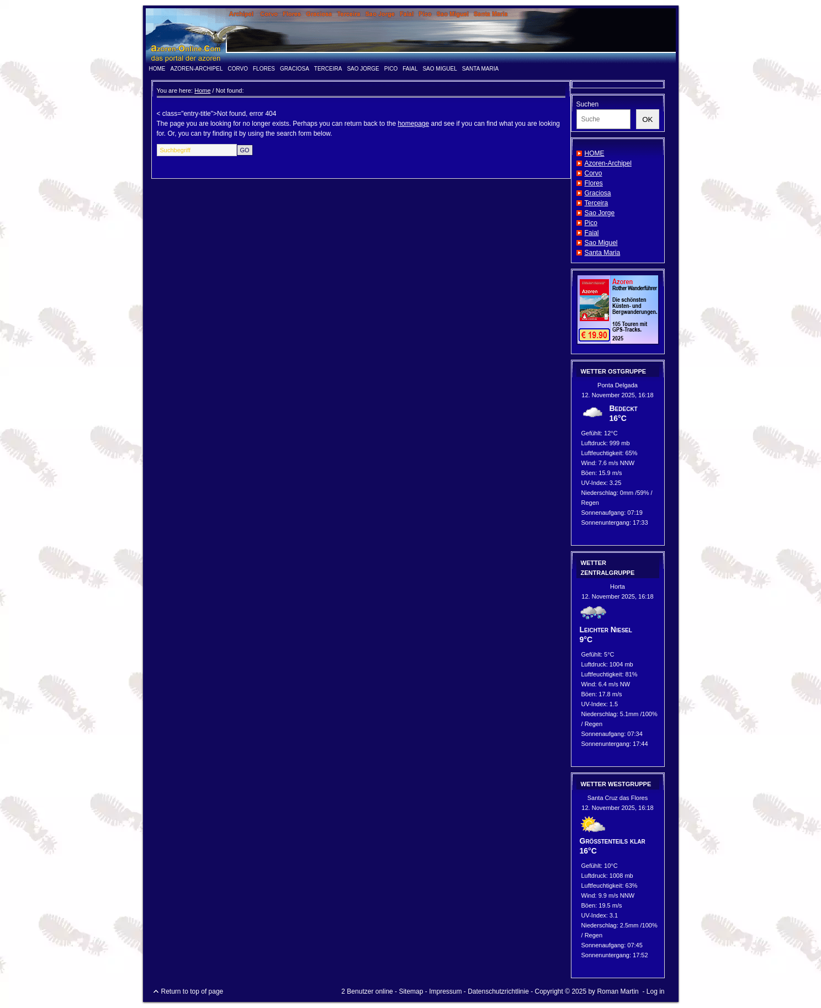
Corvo (238, 69)
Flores (264, 69)
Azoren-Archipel (197, 69)
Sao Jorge (363, 69)
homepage (413, 123)
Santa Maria (480, 69)
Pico (391, 69)
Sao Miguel (439, 69)
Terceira (328, 69)
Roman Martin (617, 991)
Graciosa (294, 69)
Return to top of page (192, 991)
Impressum (445, 991)
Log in (656, 991)
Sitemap (411, 991)
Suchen (587, 104)
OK (647, 119)
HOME (157, 69)
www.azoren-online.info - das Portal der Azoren (411, 35)
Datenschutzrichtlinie (498, 991)
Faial (409, 69)
